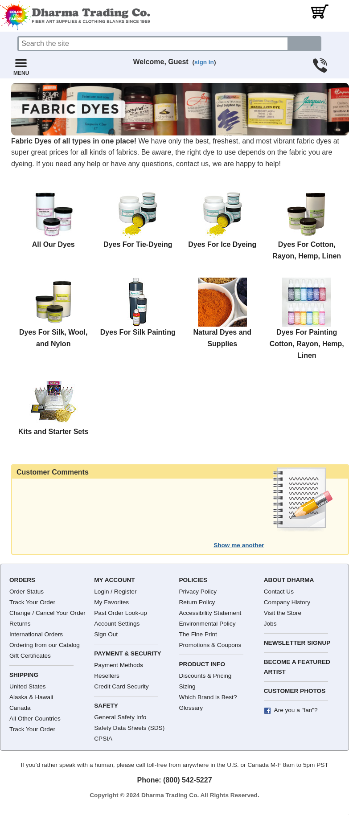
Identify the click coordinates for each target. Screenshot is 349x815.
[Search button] (304, 43)
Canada (20, 707)
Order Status (26, 591)
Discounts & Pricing (205, 675)
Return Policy (197, 602)
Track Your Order (32, 602)
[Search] (153, 43)
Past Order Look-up (120, 613)
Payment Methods (118, 665)
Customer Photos (294, 691)
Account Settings (117, 623)
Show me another (239, 545)
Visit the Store (282, 613)
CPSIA (103, 738)
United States (27, 686)
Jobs (270, 623)
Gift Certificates (30, 655)
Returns (20, 623)
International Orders (36, 634)
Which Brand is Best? (208, 697)
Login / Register (115, 591)
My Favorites (111, 602)
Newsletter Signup (297, 642)
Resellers (106, 675)
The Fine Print (198, 634)
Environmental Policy (207, 623)
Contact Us (279, 591)
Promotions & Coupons (210, 645)
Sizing (187, 686)
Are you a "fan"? (296, 710)
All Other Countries (35, 718)
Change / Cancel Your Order (47, 613)
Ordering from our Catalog (44, 645)
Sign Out (106, 634)
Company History (287, 602)
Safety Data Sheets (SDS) (129, 728)
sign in (204, 62)
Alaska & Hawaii (31, 697)
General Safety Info (120, 717)
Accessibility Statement (210, 613)
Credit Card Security (121, 686)
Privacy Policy (198, 591)
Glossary (191, 707)
